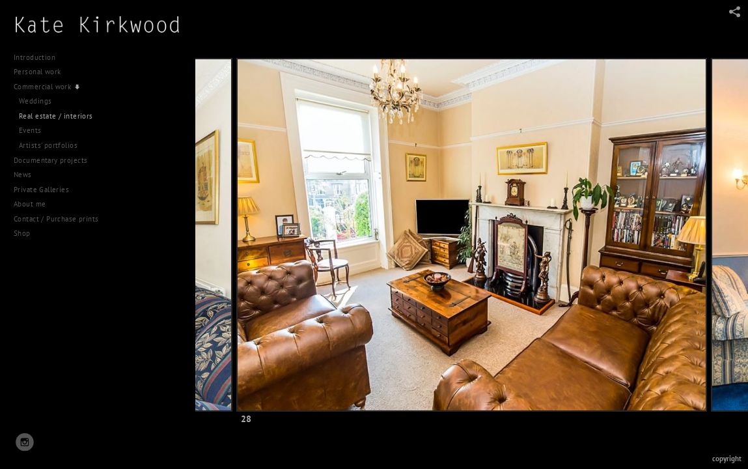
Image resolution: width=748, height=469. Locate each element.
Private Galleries (41, 189)
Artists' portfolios (48, 145)
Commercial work (48, 87)
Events (30, 130)
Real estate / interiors (56, 116)
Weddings (35, 101)
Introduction (34, 57)
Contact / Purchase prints (56, 218)
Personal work (42, 71)
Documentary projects (55, 160)
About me (30, 203)
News (23, 174)
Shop (22, 233)
